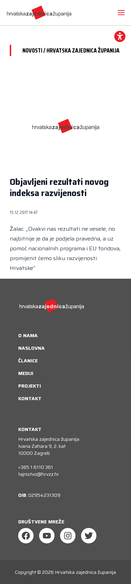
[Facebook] (26, 535)
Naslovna (31, 348)
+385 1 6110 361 (35, 467)
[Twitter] (88, 535)
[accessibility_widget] (119, 36)
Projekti (29, 386)
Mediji (25, 373)
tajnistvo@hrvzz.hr (38, 474)
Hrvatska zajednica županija (85, 572)
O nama (28, 335)
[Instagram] (67, 535)
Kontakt (30, 398)
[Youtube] (46, 535)
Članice (28, 360)
